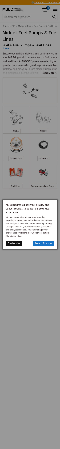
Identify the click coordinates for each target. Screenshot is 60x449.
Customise (14, 243)
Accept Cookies (43, 243)
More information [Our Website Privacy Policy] (14, 236)
